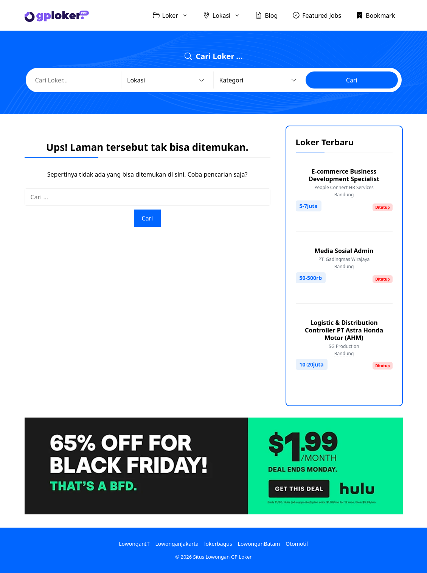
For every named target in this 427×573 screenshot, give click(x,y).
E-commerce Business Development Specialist (344, 175)
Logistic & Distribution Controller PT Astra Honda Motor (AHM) (344, 330)
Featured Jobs (317, 15)
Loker (174, 15)
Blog (266, 15)
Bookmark (375, 15)
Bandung (344, 194)
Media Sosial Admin (344, 251)
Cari (351, 80)
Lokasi (225, 15)
